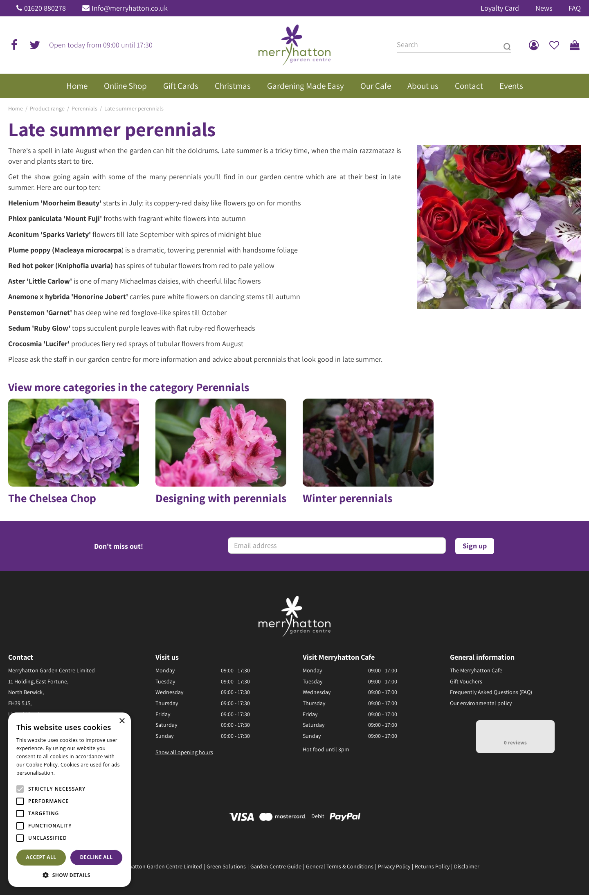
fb (14, 45)
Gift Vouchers (466, 681)
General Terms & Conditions (339, 866)
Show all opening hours (184, 752)
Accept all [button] (41, 857)
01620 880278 (45, 8)
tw (35, 45)
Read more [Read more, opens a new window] (69, 772)
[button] (69, 875)
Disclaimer (466, 866)
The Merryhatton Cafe (476, 670)
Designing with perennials (220, 498)
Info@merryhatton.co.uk (130, 8)
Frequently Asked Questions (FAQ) (491, 692)
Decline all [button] (96, 857)
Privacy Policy (394, 866)
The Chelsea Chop (52, 498)
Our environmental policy (481, 703)
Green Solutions (226, 866)
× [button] (122, 721)
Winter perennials (347, 498)
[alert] (69, 799)
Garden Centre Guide (275, 866)
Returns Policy (432, 866)
